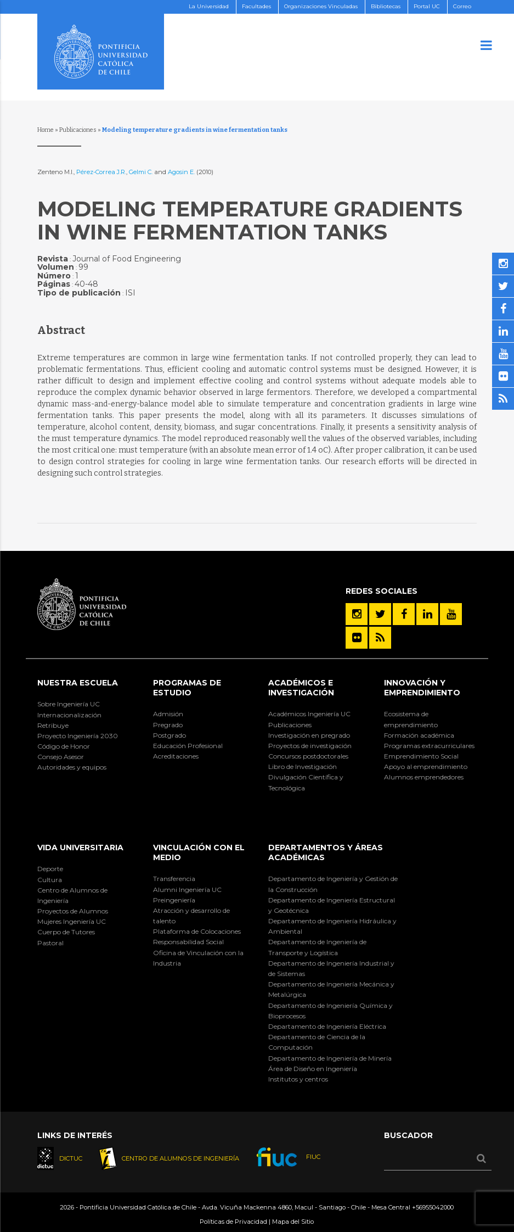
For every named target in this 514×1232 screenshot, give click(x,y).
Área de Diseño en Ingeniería (312, 1068)
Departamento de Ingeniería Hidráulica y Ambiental (332, 926)
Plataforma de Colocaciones (197, 931)
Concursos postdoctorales (308, 756)
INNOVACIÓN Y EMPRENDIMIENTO (422, 688)
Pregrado (168, 725)
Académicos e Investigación (301, 688)
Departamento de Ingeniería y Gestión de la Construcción (333, 883)
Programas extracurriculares (429, 746)
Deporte (50, 869)
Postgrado (169, 735)
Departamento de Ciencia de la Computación (316, 1042)
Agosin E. (182, 172)
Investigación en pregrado (309, 735)
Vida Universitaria (80, 847)
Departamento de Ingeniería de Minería (330, 1058)
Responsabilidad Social (188, 942)
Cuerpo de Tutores (66, 932)
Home (45, 129)
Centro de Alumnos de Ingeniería (72, 895)
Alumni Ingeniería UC (187, 889)
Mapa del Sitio (293, 1221)
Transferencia (174, 878)
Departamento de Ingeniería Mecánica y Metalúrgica (331, 989)
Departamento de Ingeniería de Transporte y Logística (317, 947)
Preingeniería (174, 900)
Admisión (168, 714)
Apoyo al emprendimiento (425, 766)
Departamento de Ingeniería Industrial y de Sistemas (331, 968)
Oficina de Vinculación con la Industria (198, 958)
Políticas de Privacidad (233, 1221)
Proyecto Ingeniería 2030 (77, 736)
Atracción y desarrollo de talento (191, 915)
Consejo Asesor (60, 756)
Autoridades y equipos (71, 767)
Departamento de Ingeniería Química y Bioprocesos (330, 1010)
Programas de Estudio (187, 688)
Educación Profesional (188, 746)
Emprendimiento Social (421, 756)
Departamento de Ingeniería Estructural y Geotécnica (331, 905)
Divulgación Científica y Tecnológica (305, 782)
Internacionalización (69, 715)
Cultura (49, 880)
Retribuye (53, 725)
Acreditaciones (176, 756)
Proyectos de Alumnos (72, 911)
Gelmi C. (140, 172)
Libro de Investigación (302, 766)
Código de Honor (63, 746)
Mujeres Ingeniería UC (71, 921)
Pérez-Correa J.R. (101, 172)
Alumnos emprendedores (424, 777)
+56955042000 (433, 1207)
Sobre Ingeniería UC (68, 704)
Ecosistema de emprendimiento (411, 719)
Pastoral (50, 943)
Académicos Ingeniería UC (309, 714)
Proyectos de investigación (310, 746)
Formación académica (419, 735)
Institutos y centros (298, 1079)
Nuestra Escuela (77, 683)
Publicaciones (78, 129)
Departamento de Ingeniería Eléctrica (327, 1026)
